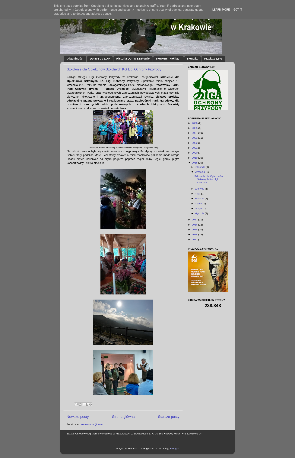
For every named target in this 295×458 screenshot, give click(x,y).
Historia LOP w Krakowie (133, 58)
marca (199, 203)
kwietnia (200, 198)
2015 (195, 229)
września (200, 172)
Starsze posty (168, 417)
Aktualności (75, 58)
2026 (195, 123)
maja (198, 193)
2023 (195, 137)
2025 (195, 128)
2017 (195, 219)
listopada (200, 167)
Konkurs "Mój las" (168, 58)
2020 (195, 152)
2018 (195, 162)
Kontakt (192, 58)
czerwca (200, 188)
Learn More (221, 9)
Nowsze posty (78, 417)
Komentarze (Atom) (92, 424)
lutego (199, 208)
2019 (195, 157)
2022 (195, 142)
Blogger (174, 448)
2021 (195, 147)
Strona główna (123, 417)
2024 (195, 133)
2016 (195, 224)
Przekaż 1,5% (213, 58)
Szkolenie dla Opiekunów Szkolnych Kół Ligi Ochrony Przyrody (114, 69)
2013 (195, 239)
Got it (237, 9)
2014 (195, 234)
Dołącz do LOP (100, 58)
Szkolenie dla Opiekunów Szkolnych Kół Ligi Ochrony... (208, 179)
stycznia (200, 213)
